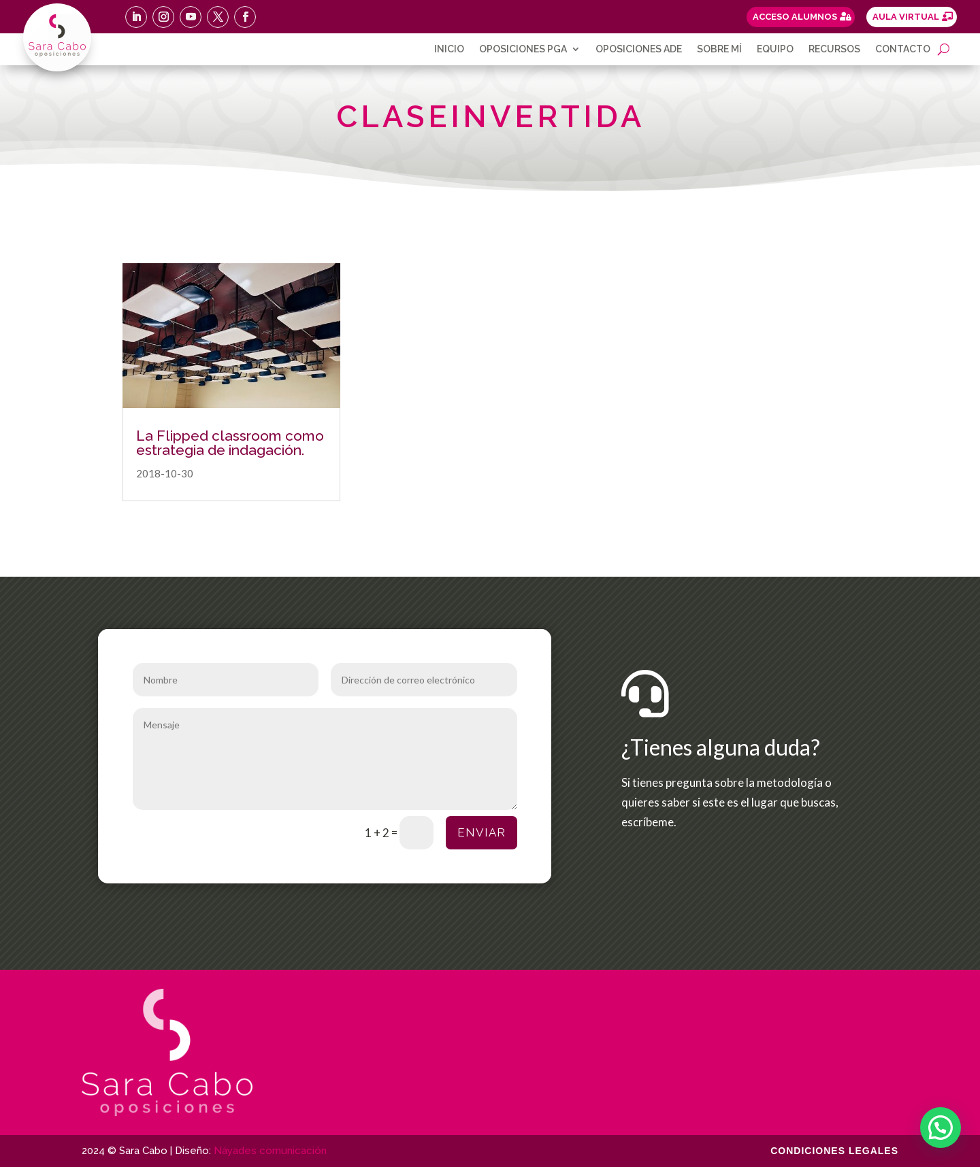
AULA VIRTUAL (905, 17)
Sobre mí (719, 49)
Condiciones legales (834, 1151)
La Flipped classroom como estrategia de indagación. (230, 442)
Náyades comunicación (270, 1151)
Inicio (449, 49)
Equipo (775, 49)
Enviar (481, 832)
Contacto (902, 49)
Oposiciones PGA (523, 49)
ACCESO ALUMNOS (795, 17)
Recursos (834, 49)
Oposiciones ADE (638, 49)
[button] (940, 1127)
